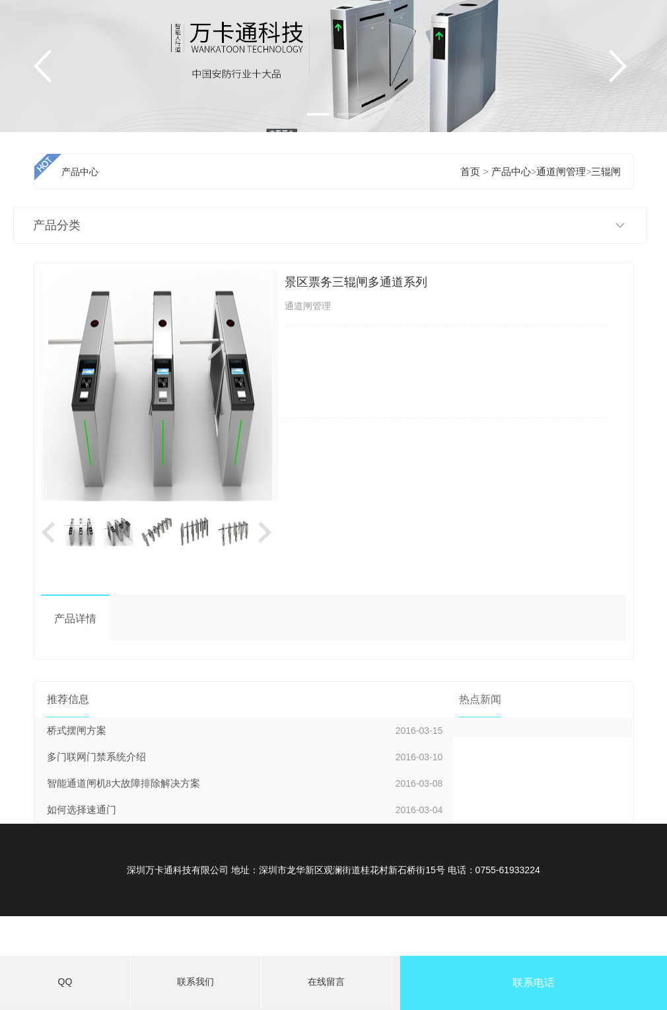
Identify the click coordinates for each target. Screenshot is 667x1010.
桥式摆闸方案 (76, 730)
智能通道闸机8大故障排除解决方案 (124, 783)
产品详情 (75, 618)
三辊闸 (606, 171)
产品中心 (511, 171)
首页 (470, 171)
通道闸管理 (561, 171)
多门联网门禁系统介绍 (96, 757)
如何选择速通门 (81, 810)
